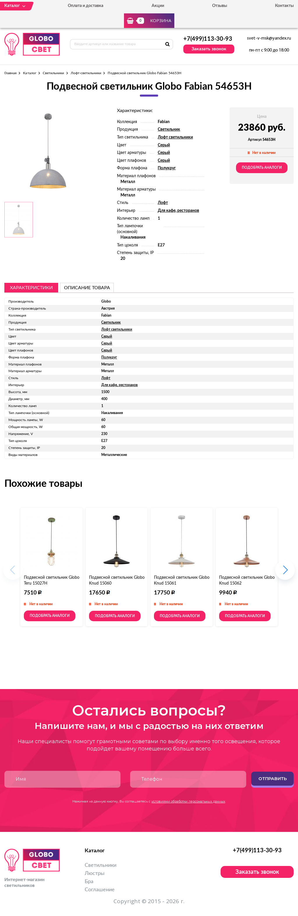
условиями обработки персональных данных (188, 801)
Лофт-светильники (86, 73)
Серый (164, 145)
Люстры (94, 873)
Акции (158, 6)
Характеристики (31, 287)
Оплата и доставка (85, 6)
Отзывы (219, 6)
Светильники (53, 73)
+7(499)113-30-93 (207, 39)
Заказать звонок (208, 49)
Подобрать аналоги (262, 167)
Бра (89, 881)
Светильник (169, 129)
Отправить (272, 778)
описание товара (87, 287)
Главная (10, 73)
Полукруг (167, 168)
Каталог (29, 73)
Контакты (284, 6)
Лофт (163, 203)
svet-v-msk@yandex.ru (269, 38)
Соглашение (100, 889)
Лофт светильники (175, 137)
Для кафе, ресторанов (178, 211)
